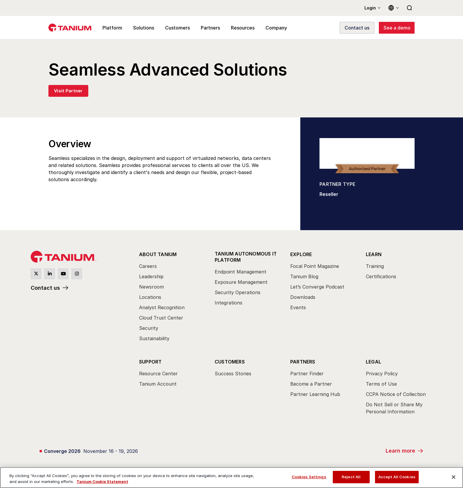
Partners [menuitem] (210, 28)
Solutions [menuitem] (143, 28)
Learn (374, 254)
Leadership (151, 276)
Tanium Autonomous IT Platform (246, 257)
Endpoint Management (240, 272)
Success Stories (233, 373)
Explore (301, 254)
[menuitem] (171, 298)
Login (370, 7)
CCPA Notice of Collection (396, 394)
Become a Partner (311, 384)
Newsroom (151, 287)
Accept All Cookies (396, 476)
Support (150, 362)
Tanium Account (158, 384)
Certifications (381, 276)
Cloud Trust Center (161, 318)
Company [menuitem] (276, 28)
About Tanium (158, 254)
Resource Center (158, 373)
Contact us (45, 288)
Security (148, 328)
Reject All (351, 476)
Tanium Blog (304, 276)
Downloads (302, 297)
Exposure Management (241, 282)
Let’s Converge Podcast (317, 287)
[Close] (453, 477)
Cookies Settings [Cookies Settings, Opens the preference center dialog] (309, 476)
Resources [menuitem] (243, 28)
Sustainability (154, 338)
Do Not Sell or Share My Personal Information (394, 408)
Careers (148, 266)
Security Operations (237, 292)
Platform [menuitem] (112, 28)
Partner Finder (307, 373)
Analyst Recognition (162, 307)
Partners (302, 362)
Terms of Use (381, 384)
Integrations (228, 303)
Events (298, 307)
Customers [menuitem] (177, 28)
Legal (373, 362)
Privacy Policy (382, 373)
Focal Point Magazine (314, 266)
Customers (230, 362)
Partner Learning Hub (315, 394)
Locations (150, 297)
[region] (231, 477)
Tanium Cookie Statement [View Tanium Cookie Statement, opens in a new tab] (102, 481)
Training (375, 266)
